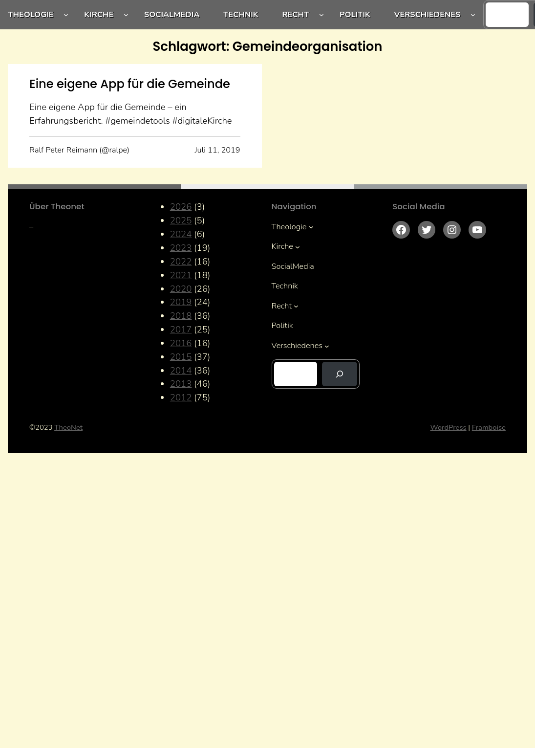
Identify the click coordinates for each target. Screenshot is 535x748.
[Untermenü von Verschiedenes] (473, 14)
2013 (181, 383)
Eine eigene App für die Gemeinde (129, 84)
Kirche (98, 14)
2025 (181, 220)
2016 (181, 343)
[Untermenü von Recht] (321, 14)
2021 (181, 275)
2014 (181, 370)
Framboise (489, 427)
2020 (181, 289)
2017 (181, 329)
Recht (295, 14)
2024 (181, 234)
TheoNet (68, 427)
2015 (181, 357)
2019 (181, 302)
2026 (181, 206)
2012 (181, 397)
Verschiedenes (427, 14)
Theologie (30, 14)
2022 (181, 261)
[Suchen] (339, 374)
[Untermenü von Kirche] (126, 14)
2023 (181, 248)
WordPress (448, 427)
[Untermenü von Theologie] (66, 14)
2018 (181, 315)
